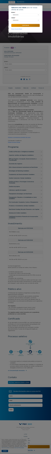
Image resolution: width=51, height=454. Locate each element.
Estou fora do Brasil (16, 29)
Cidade (13, 17)
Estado (13, 12)
